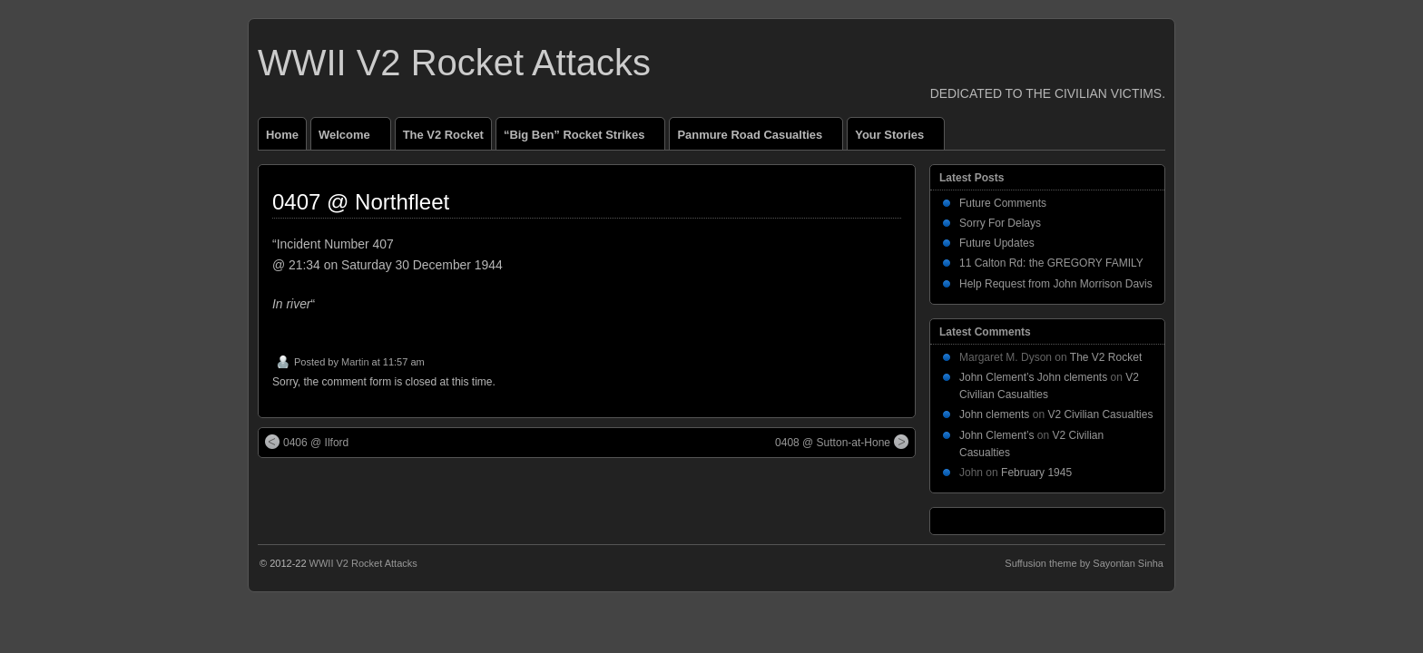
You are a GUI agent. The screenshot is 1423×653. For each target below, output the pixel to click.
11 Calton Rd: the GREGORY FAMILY (1051, 263)
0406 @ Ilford (306, 441)
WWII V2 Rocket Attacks (454, 63)
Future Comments (1002, 203)
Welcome (352, 139)
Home (282, 134)
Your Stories (897, 139)
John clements (994, 414)
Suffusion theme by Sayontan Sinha (1084, 563)
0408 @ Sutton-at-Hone (841, 441)
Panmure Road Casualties (757, 139)
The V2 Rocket (443, 134)
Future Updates (997, 243)
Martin (355, 361)
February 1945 (1036, 472)
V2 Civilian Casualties (1100, 414)
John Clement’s (997, 435)
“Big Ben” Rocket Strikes (582, 139)
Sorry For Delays (1000, 223)
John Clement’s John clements (1033, 377)
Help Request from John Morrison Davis (1056, 284)
